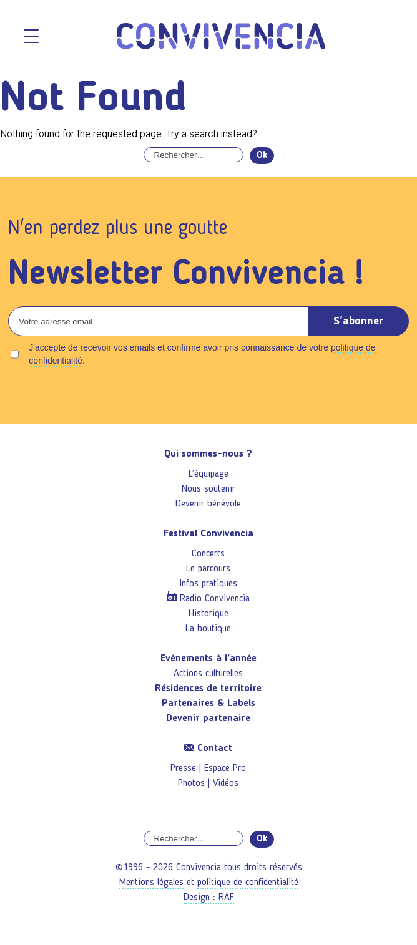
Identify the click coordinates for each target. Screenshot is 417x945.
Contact (208, 749)
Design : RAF (209, 898)
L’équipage (208, 474)
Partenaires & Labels (208, 704)
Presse (183, 768)
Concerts (208, 554)
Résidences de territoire (208, 689)
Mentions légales (151, 883)
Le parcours (208, 569)
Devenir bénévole (208, 504)
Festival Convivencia (208, 534)
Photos (191, 783)
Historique (208, 614)
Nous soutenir (208, 489)
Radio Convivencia (215, 599)
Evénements (208, 659)
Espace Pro (225, 768)
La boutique (208, 629)
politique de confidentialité (247, 883)
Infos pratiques (208, 584)
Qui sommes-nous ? (208, 454)
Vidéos (225, 783)
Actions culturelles (208, 674)
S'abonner (358, 321)
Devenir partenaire (208, 719)
